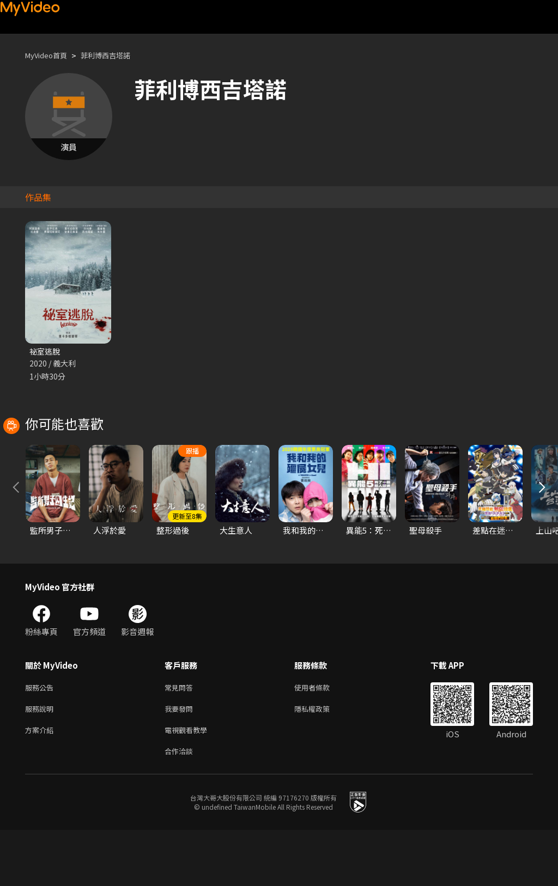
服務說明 (41, 760)
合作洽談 (181, 806)
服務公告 (41, 737)
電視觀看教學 (189, 783)
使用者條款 (321, 737)
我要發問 (181, 760)
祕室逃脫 (45, 351)
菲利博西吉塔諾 (116, 55)
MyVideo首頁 (50, 55)
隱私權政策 (321, 760)
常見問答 (181, 737)
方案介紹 (41, 783)
